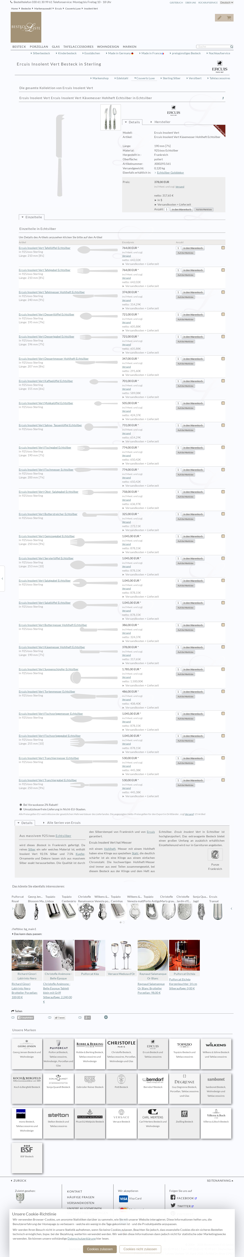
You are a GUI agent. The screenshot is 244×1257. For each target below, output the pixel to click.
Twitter (184, 1206)
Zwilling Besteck (184, 1116)
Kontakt (74, 1191)
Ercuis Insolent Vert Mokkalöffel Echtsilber (68, 403)
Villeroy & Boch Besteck (216, 1116)
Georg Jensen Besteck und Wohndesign (27, 1049)
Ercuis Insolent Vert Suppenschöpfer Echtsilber (68, 669)
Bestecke (26, 8)
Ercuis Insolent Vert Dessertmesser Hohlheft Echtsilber (68, 359)
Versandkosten (80, 1203)
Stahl (135, 853)
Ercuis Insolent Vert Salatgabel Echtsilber (68, 581)
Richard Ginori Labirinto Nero (27, 960)
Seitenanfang (219, 1180)
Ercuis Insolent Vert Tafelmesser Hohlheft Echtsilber (68, 292)
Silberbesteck (41, 53)
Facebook (185, 1198)
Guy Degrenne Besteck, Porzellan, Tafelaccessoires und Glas (184, 1086)
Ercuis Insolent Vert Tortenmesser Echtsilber (68, 692)
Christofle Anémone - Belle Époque (58, 960)
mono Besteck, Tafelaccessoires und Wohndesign (27, 1120)
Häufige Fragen (80, 1197)
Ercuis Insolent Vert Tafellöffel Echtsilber (68, 248)
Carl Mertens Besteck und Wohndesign (153, 1118)
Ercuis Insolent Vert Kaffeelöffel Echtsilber (68, 381)
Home (14, 8)
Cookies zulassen (99, 1249)
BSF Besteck (27, 1151)
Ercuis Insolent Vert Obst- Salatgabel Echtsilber (68, 492)
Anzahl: (159, 209)
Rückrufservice (208, 2)
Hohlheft (110, 848)
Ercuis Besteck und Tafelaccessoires (153, 1049)
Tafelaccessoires (220, 78)
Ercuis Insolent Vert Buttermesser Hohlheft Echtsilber (68, 625)
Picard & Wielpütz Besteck (90, 1116)
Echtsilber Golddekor (170, 172)
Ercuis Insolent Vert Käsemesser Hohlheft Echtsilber (68, 647)
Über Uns (190, 2)
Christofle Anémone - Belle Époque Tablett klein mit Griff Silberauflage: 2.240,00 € (57, 992)
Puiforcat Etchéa (184, 958)
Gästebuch (176, 2)
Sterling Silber (172, 78)
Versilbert (195, 78)
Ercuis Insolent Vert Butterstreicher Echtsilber (68, 514)
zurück (20, 1180)
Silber (32, 849)
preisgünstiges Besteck (186, 53)
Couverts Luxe (73, 8)
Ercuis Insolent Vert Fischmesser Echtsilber (68, 470)
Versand (179, 186)
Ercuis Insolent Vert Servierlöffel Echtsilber (68, 558)
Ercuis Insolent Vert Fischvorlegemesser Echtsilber (68, 714)
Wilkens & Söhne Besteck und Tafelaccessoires (216, 1049)
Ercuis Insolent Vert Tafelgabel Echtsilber (68, 270)
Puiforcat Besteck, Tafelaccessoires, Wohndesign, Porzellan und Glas (58, 1053)
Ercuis (58, 8)
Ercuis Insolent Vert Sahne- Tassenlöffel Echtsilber (68, 425)
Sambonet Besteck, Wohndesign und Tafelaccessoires (216, 1086)
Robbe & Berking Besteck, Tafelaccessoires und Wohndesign (90, 1051)
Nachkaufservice (219, 53)
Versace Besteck (121, 1116)
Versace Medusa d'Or (121, 958)
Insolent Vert (91, 8)
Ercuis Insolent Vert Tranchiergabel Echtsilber (68, 780)
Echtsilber (63, 836)
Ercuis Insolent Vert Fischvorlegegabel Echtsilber (68, 736)
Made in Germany (119, 53)
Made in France (152, 53)
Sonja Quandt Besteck (58, 1082)
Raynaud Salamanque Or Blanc (153, 960)
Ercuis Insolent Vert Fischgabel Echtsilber (68, 448)
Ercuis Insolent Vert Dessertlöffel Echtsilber (68, 315)
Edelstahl (122, 78)
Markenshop (101, 78)
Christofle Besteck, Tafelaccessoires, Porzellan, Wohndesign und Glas (121, 1051)
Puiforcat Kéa (90, 958)
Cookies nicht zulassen (140, 1249)
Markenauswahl (43, 8)
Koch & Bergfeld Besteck (27, 1082)
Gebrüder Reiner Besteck (90, 1082)
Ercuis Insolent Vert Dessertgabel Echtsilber (68, 337)
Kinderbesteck (67, 53)
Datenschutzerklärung (81, 1238)
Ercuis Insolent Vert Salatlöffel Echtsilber (68, 603)
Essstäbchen (92, 53)
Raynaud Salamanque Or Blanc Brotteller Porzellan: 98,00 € (151, 988)
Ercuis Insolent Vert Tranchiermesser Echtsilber (68, 758)
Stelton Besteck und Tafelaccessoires (58, 1118)
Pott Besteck (121, 1082)
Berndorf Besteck (153, 1082)
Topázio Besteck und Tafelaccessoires (184, 1049)
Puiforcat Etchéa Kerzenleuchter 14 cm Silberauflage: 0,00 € (183, 984)
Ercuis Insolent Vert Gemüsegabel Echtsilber (68, 536)
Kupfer (80, 854)
